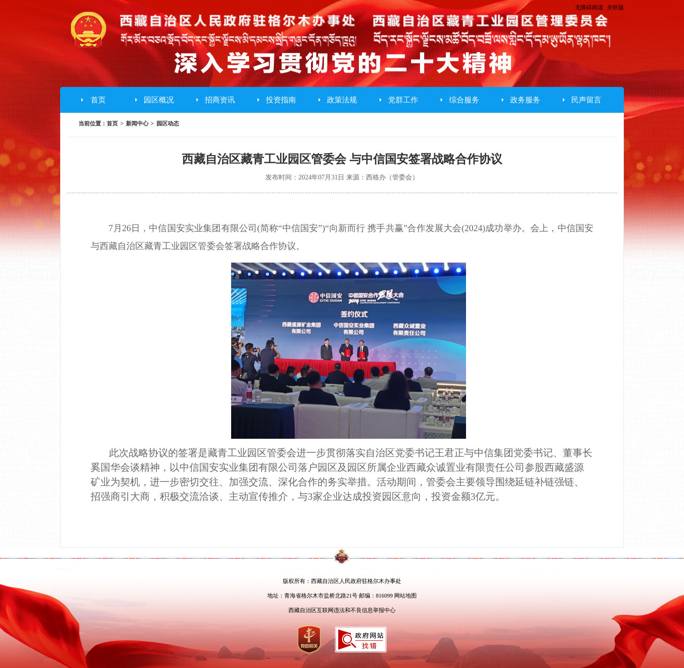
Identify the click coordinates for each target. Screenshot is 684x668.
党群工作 (403, 100)
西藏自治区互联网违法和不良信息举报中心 (342, 610)
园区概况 (159, 100)
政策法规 (342, 100)
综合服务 (464, 100)
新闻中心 (137, 123)
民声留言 (586, 100)
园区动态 (167, 123)
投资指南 (281, 100)
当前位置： (92, 123)
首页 (98, 100)
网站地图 (405, 595)
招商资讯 (220, 100)
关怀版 (615, 7)
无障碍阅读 (589, 7)
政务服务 (525, 100)
